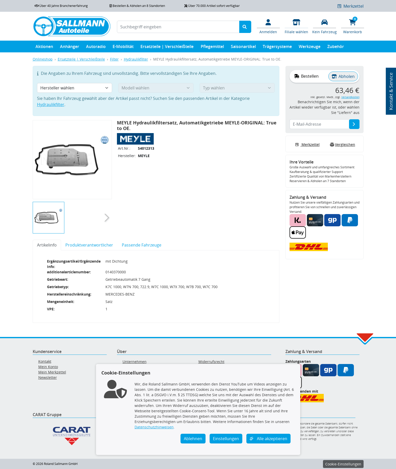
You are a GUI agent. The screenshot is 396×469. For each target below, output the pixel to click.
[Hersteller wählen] (74, 88)
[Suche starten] (245, 27)
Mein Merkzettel (52, 372)
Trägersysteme (277, 48)
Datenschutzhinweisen (154, 427)
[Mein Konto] (268, 26)
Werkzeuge (309, 48)
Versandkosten (350, 97)
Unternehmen (135, 361)
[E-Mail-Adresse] (354, 124)
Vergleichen (342, 145)
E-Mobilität (123, 48)
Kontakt (44, 361)
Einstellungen (226, 438)
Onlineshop (43, 59)
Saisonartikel (243, 48)
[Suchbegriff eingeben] (178, 27)
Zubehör (335, 48)
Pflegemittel (212, 48)
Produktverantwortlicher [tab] (89, 245)
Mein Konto (48, 366)
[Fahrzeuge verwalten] (324, 26)
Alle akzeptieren (268, 438)
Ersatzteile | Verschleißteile (167, 48)
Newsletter (47, 377)
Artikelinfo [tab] (47, 245)
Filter (114, 59)
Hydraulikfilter (136, 59)
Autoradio (96, 48)
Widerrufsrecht (211, 361)
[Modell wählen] (156, 88)
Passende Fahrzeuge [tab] (141, 245)
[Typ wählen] (237, 88)
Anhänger (69, 48)
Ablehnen (193, 438)
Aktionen (44, 48)
